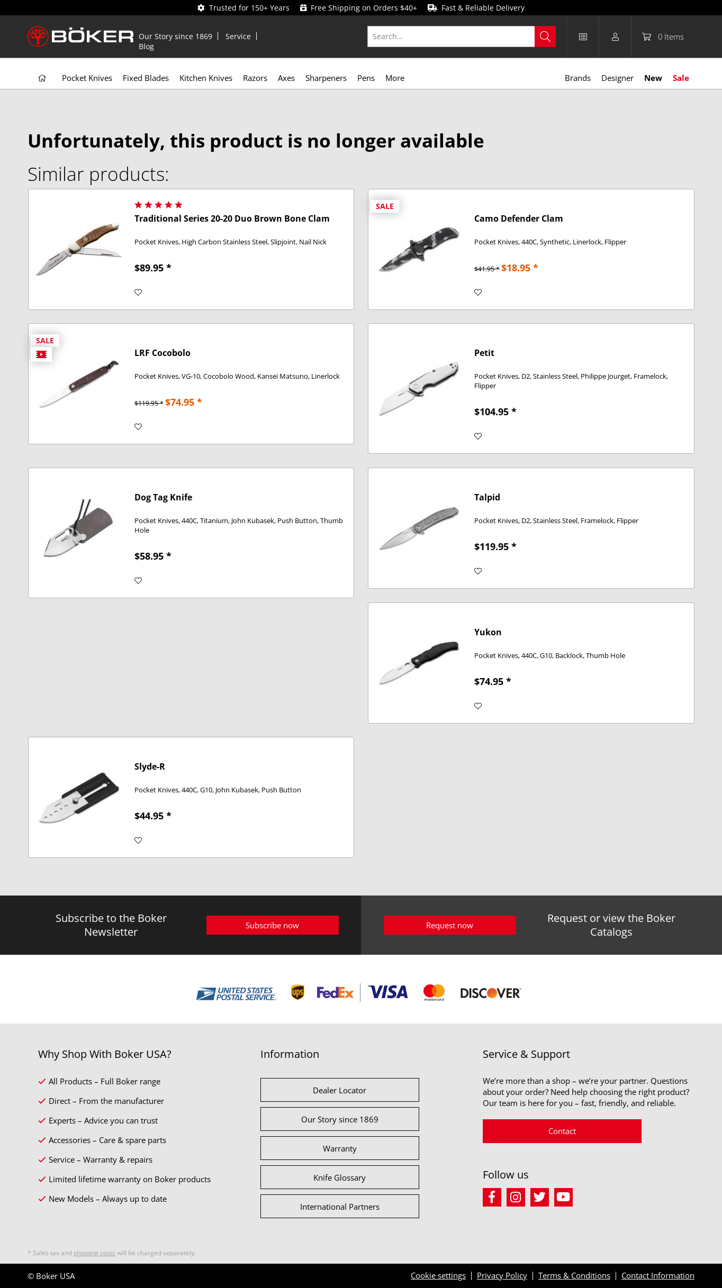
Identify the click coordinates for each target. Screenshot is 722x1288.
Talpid (487, 497)
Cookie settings (438, 1275)
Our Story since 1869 (175, 36)
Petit (484, 353)
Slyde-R (149, 766)
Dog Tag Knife (163, 497)
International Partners (340, 1206)
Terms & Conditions (574, 1275)
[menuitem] (175, 36)
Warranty (340, 1148)
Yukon (488, 632)
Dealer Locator (339, 1090)
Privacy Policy (502, 1275)
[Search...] (461, 36)
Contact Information (657, 1275)
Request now (449, 925)
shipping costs (94, 1252)
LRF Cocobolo (162, 353)
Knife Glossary (339, 1177)
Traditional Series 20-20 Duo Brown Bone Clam (232, 218)
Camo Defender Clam (518, 218)
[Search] (545, 36)
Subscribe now (272, 925)
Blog (146, 46)
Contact (562, 1131)
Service (238, 36)
